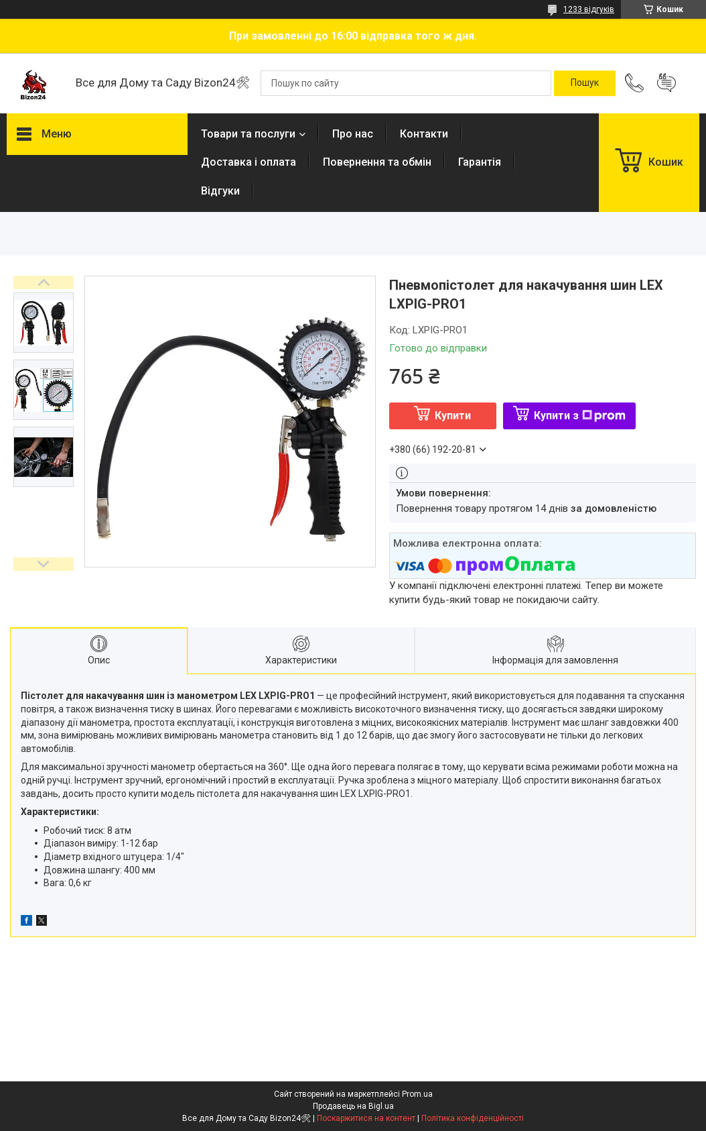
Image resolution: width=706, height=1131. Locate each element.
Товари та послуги (248, 133)
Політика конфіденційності (472, 1118)
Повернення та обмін (377, 162)
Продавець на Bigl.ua (353, 1106)
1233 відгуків (588, 9)
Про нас (352, 133)
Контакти (424, 133)
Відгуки (220, 190)
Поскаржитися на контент (366, 1118)
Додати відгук (666, 83)
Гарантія (479, 162)
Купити (453, 415)
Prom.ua (417, 1094)
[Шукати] (585, 83)
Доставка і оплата (248, 162)
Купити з (580, 415)
